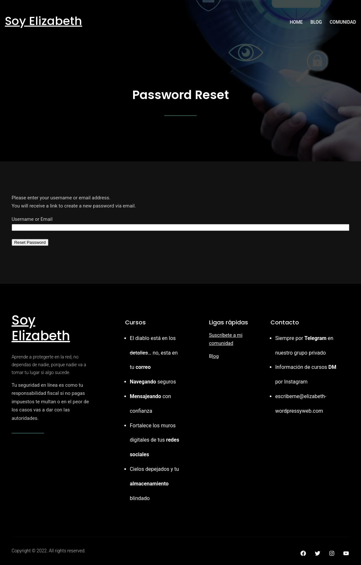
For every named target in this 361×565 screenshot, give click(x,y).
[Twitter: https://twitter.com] (317, 553)
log (215, 356)
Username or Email (32, 219)
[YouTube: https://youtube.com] (346, 553)
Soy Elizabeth (43, 21)
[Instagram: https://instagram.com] (332, 553)
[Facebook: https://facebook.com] (303, 553)
